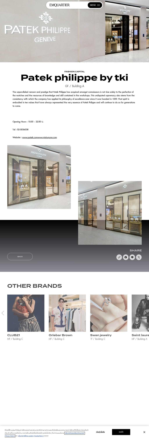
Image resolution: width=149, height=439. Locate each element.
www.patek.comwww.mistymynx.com (39, 137)
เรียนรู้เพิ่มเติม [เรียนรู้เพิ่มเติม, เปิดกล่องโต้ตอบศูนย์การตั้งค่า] (100, 432)
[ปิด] (144, 432)
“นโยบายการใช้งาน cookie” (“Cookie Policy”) (31, 436)
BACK (20, 257)
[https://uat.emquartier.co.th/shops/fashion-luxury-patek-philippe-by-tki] (119, 257)
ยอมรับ (121, 432)
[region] (74, 432)
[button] (146, 313)
